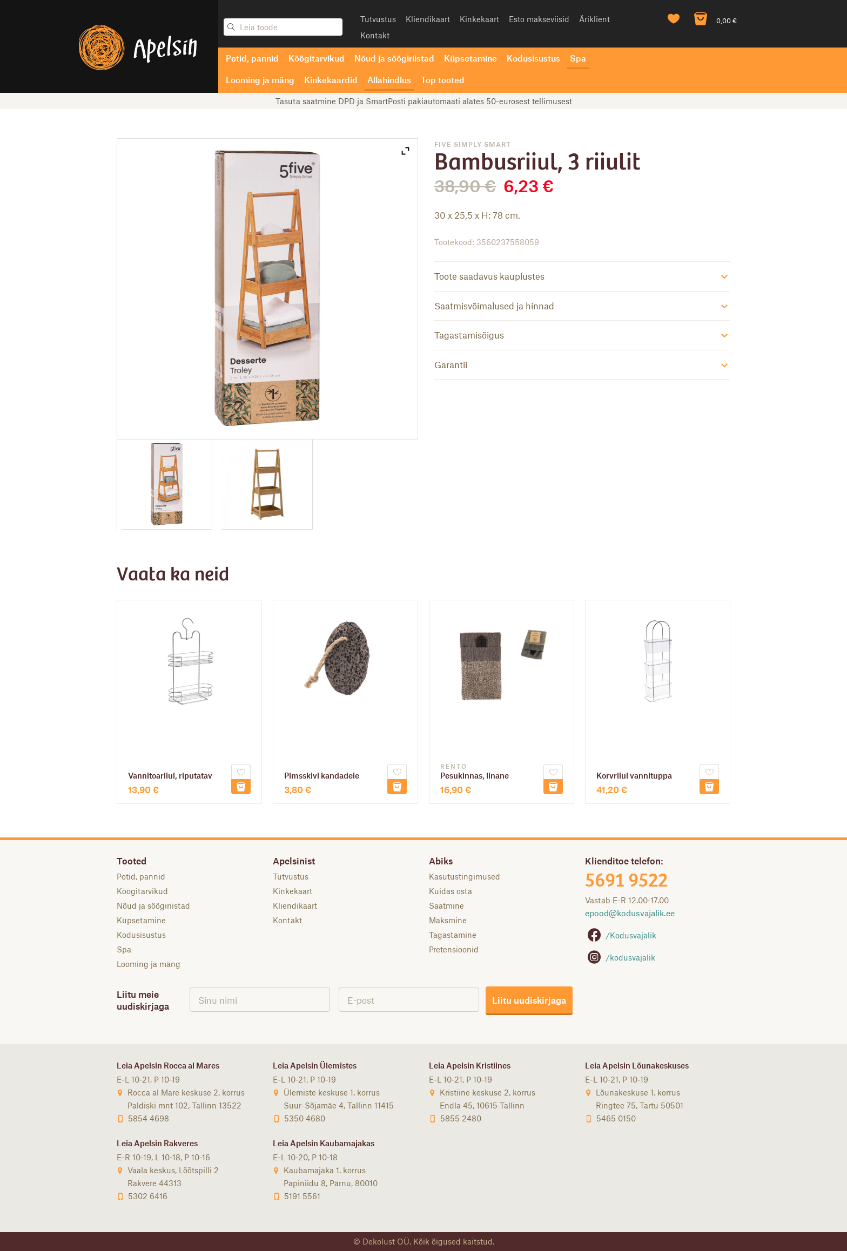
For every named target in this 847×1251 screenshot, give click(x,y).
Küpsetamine (470, 58)
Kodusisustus (533, 58)
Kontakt (374, 35)
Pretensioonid (454, 949)
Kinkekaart (479, 19)
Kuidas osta (450, 891)
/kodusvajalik (620, 957)
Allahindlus (389, 80)
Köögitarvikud (316, 58)
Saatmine (446, 905)
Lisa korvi (241, 786)
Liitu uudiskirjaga (529, 1000)
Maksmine (448, 920)
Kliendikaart (428, 19)
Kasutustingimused (464, 876)
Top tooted (443, 80)
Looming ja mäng (260, 80)
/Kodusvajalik (620, 935)
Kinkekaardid (331, 80)
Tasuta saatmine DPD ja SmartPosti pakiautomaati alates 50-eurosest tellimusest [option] (423, 101)
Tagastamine (452, 934)
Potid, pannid (252, 58)
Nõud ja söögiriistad (394, 58)
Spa (578, 58)
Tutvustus (378, 19)
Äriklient (594, 19)
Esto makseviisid (539, 19)
